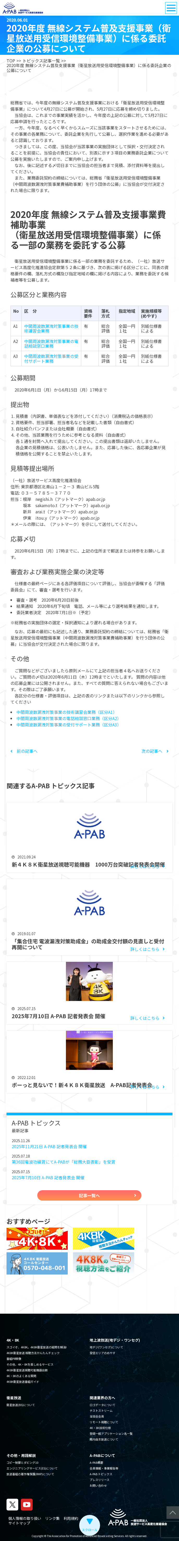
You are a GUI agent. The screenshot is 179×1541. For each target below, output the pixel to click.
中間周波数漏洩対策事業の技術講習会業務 (51, 328)
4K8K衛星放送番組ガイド (23, 1381)
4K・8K (13, 1340)
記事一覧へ (89, 1195)
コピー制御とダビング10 (22, 1462)
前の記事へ (24, 751)
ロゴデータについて (102, 1405)
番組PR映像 (14, 1358)
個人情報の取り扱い (24, 1518)
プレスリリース (99, 1480)
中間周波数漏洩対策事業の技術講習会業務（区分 (62, 712)
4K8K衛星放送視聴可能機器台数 (27, 1370)
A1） (112, 712)
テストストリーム (101, 1410)
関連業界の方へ (102, 1397)
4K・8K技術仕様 (100, 1428)
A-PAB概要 (96, 1462)
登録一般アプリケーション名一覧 (111, 1433)
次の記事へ (155, 751)
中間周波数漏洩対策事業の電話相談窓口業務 (51, 343)
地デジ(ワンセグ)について (106, 1347)
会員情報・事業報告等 (104, 1468)
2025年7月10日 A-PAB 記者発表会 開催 (48, 1177)
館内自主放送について (104, 1439)
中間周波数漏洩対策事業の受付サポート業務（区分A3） (68, 724)
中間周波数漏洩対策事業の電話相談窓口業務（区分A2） (68, 718)
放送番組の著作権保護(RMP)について (30, 1474)
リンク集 (52, 1518)
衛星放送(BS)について (21, 1405)
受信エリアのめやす (102, 1353)
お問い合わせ (98, 1485)
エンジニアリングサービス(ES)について (32, 1468)
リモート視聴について (104, 1422)
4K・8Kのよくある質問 (21, 1376)
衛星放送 (14, 1397)
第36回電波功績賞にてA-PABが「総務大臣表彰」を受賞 (63, 1161)
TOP (11, 60)
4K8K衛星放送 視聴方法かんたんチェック (33, 1353)
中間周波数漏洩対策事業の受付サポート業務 (51, 358)
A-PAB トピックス (101, 1474)
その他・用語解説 (21, 1455)
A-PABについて (102, 1455)
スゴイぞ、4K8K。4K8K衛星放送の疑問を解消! (37, 1347)
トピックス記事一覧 (41, 60)
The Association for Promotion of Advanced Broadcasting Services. (86, 1536)
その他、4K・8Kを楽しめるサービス (30, 1364)
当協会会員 (97, 1416)
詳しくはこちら (144, 866)
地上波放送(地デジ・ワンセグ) (115, 1340)
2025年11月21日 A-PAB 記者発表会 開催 (49, 1146)
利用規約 (71, 1518)
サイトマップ (19, 1523)
